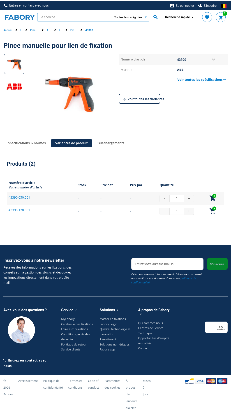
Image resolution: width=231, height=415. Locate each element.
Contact (143, 347)
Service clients (70, 349)
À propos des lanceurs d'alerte (131, 393)
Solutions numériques (115, 343)
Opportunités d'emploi (153, 337)
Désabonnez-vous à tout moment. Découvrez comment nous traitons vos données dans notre (166, 277)
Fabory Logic (108, 323)
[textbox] (74, 16)
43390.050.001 (19, 196)
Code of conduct (93, 383)
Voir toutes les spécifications (201, 79)
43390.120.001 (19, 209)
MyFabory (68, 318)
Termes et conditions (75, 383)
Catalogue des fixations (77, 323)
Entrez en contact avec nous (26, 4)
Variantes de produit (71, 142)
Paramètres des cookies (112, 383)
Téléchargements (111, 142)
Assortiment (108, 338)
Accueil (7, 29)
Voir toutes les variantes (141, 98)
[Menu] (225, 323)
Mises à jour (147, 387)
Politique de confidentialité (53, 383)
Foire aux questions (74, 328)
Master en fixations (113, 318)
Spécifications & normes (27, 142)
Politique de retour (74, 343)
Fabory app (107, 349)
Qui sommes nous (150, 322)
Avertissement (28, 380)
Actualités (144, 342)
